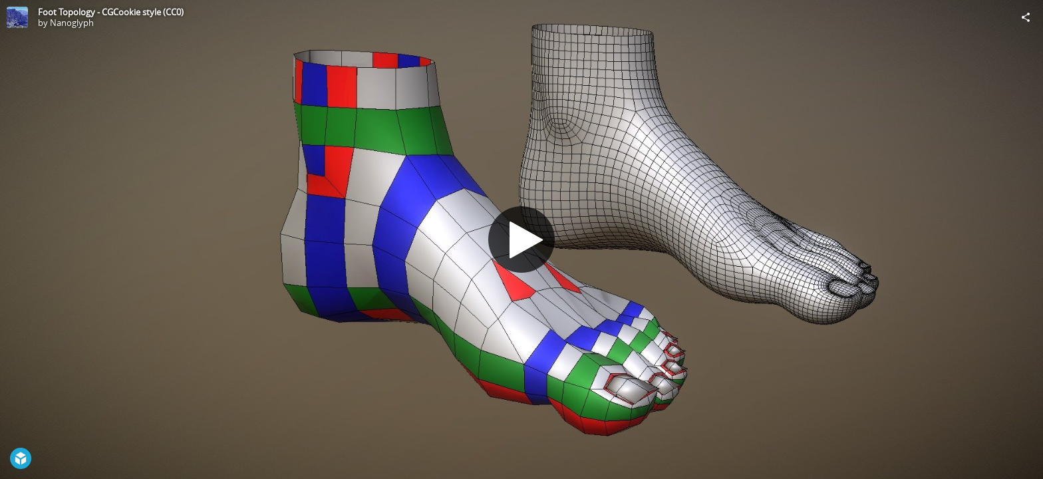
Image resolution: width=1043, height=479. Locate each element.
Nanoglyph (72, 23)
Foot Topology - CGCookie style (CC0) (111, 12)
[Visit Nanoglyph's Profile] (17, 17)
